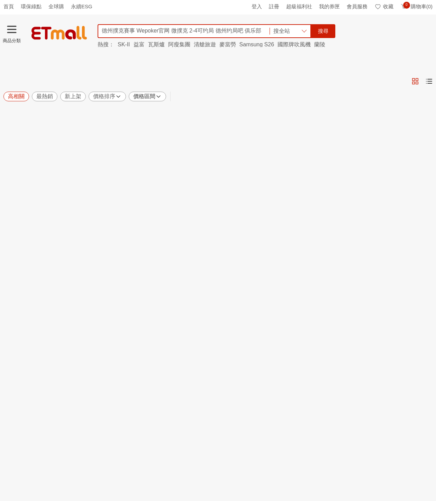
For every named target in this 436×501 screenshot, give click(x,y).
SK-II (124, 44)
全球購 (56, 6)
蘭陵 (319, 44)
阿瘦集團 (179, 44)
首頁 (8, 6)
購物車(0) (416, 6)
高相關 (16, 96)
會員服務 (357, 6)
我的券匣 (329, 6)
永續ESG (81, 6)
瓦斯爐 (156, 44)
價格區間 (147, 96)
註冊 (274, 6)
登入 (257, 6)
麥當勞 (227, 44)
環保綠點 (31, 6)
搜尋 (323, 31)
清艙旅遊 (205, 44)
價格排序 (107, 96)
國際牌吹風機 (294, 44)
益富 (139, 44)
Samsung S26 (256, 44)
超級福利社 (299, 6)
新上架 (73, 96)
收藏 (383, 6)
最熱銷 (44, 96)
